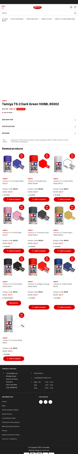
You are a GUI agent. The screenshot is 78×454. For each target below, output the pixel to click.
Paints (21, 140)
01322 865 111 (38, 373)
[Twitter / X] (45, 402)
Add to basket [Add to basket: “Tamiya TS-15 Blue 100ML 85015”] (65, 307)
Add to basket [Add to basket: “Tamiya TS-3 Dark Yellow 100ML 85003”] (65, 251)
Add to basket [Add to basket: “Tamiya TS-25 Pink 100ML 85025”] (14, 251)
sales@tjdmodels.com (42, 378)
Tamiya (4, 100)
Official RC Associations (11, 422)
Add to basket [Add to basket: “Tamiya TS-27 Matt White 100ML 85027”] (65, 199)
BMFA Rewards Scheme (11, 426)
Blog (3, 406)
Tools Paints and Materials (19, 142)
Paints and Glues (32, 19)
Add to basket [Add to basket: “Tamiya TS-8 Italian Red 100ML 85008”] (40, 199)
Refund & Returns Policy (11, 435)
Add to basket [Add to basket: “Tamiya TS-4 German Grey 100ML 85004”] (40, 251)
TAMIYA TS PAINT (46, 19)
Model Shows (7, 414)
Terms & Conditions (9, 439)
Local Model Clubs (9, 418)
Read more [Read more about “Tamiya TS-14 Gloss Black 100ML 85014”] (13, 303)
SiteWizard (45, 450)
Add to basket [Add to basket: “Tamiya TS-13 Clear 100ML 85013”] (14, 359)
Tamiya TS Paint (63, 140)
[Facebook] (41, 402)
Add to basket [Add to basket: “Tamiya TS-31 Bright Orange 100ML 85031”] (40, 307)
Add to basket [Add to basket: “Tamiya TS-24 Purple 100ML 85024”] (14, 199)
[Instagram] (50, 402)
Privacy (4, 430)
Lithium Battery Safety (10, 410)
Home (6, 19)
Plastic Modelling (17, 19)
